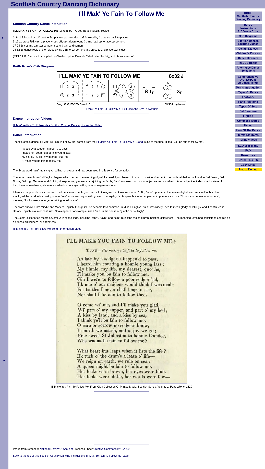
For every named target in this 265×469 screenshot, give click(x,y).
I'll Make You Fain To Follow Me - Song (119, 141)
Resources (248, 155)
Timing (248, 125)
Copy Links (248, 164)
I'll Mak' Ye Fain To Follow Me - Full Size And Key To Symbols (121, 108)
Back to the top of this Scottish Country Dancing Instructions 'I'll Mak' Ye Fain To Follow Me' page (71, 455)
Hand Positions (248, 101)
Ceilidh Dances (248, 48)
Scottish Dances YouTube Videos (248, 42)
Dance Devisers (248, 58)
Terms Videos (248, 139)
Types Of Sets (248, 106)
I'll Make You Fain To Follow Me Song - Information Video (47, 228)
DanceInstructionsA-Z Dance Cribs (248, 28)
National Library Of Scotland (57, 449)
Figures (248, 116)
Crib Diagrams (248, 36)
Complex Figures (248, 120)
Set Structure (248, 111)
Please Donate (248, 169)
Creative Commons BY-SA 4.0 (111, 449)
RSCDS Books (248, 62)
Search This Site (248, 160)
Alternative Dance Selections (248, 69)
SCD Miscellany (248, 145)
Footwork (248, 97)
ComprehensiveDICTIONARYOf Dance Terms (248, 79)
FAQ (248, 150)
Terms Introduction (248, 87)
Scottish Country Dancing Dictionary (65, 4)
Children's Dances (248, 53)
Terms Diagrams (248, 135)
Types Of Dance (248, 92)
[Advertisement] (121, 418)
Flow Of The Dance (248, 130)
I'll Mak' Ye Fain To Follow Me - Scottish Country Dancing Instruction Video (57, 125)
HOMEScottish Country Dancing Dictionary (248, 16)
